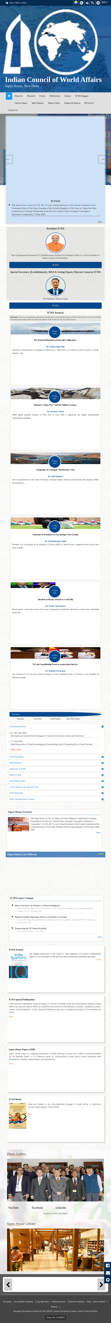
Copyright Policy (42, 1302)
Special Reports (55, 719)
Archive (101, 854)
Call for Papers (21, 103)
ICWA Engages (81, 96)
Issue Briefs (38, 719)
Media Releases (56, 763)
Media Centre (54, 103)
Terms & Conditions (76, 1302)
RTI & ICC (89, 103)
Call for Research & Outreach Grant (56, 787)
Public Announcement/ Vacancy (56, 799)
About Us (19, 96)
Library (68, 96)
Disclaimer (7, 1302)
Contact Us (12, 110)
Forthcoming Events (56, 726)
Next (103, 159)
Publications (55, 96)
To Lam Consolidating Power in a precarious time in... (55, 664)
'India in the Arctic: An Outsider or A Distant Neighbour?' (37, 906)
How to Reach (99, 1302)
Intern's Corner (56, 775)
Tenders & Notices (72, 103)
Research (31, 96)
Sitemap (54, 1307)
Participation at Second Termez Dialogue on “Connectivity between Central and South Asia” (47, 736)
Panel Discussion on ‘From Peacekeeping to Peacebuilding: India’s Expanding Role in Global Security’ (52, 744)
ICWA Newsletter (56, 757)
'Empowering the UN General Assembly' (31, 928)
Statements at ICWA (56, 769)
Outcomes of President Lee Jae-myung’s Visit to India (55, 535)
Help (89, 1302)
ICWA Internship (56, 793)
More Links (16, 749)
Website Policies (58, 1302)
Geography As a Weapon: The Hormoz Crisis (55, 470)
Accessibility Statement (23, 1302)
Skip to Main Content (16, 3)
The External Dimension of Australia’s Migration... (55, 340)
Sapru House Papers (73, 719)
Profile (55, 265)
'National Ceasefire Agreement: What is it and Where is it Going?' (41, 917)
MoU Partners (38, 103)
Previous (8, 159)
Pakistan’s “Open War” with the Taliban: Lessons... (55, 405)
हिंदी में (104, 2)
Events (42, 96)
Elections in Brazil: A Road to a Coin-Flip (55, 599)
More (100, 222)
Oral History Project (56, 781)
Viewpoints (20, 719)
